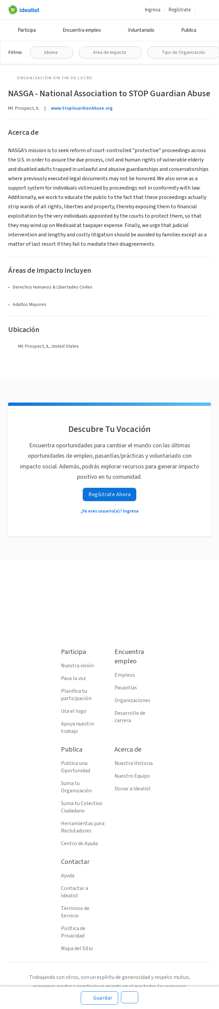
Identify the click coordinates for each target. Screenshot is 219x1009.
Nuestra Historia (134, 763)
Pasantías (126, 687)
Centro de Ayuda (79, 843)
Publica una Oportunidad (75, 767)
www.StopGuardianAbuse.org (82, 108)
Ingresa (152, 9)
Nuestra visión (77, 665)
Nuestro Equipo (132, 776)
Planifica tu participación (76, 694)
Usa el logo (73, 711)
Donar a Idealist (133, 788)
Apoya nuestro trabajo (77, 727)
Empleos (125, 675)
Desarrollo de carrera (130, 716)
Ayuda (67, 875)
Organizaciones (132, 700)
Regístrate (179, 9)
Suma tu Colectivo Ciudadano (81, 807)
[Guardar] (99, 998)
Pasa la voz (73, 678)
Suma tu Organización (76, 787)
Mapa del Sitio (77, 948)
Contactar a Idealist (74, 892)
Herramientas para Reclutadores (82, 827)
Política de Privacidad (73, 932)
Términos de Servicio (75, 912)
